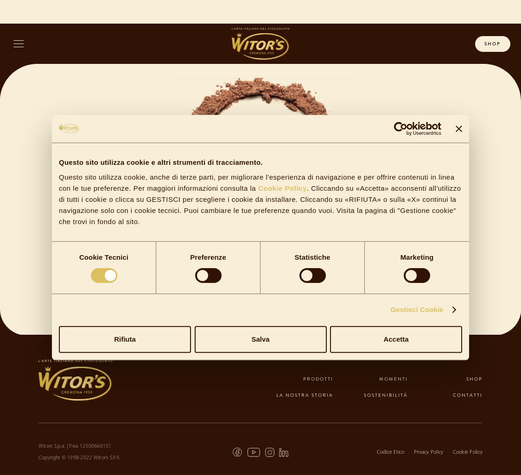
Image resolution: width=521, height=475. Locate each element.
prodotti (318, 378)
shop (492, 43)
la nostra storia (304, 395)
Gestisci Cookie (417, 309)
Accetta (395, 339)
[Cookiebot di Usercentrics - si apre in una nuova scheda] (400, 129)
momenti (393, 378)
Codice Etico (391, 452)
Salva (260, 339)
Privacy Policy (429, 452)
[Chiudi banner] (459, 128)
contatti (468, 395)
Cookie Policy (281, 188)
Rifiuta (125, 339)
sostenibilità (386, 395)
